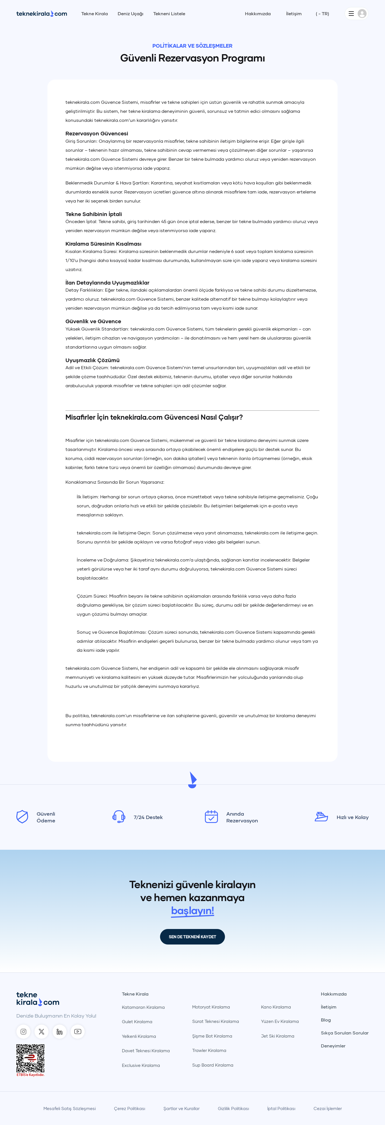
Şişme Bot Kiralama (212, 1035)
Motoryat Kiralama (211, 1006)
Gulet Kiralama (137, 1021)
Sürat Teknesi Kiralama (215, 1021)
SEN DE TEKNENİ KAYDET (192, 936)
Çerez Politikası (129, 1108)
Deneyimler (333, 1045)
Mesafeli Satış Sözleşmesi (69, 1108)
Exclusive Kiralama (141, 1065)
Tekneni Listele (169, 13)
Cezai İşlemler (328, 1108)
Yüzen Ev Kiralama (280, 1021)
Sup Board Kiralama (212, 1064)
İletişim (294, 13)
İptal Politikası (281, 1108)
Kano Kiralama (276, 1006)
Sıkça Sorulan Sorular (345, 1033)
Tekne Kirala (94, 13)
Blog (326, 1020)
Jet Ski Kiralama (277, 1035)
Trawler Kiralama (209, 1050)
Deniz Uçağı (130, 13)
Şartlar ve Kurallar (181, 1108)
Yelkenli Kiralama (139, 1036)
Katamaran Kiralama (143, 1007)
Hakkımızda (258, 13)
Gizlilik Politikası (233, 1108)
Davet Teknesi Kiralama (146, 1050)
